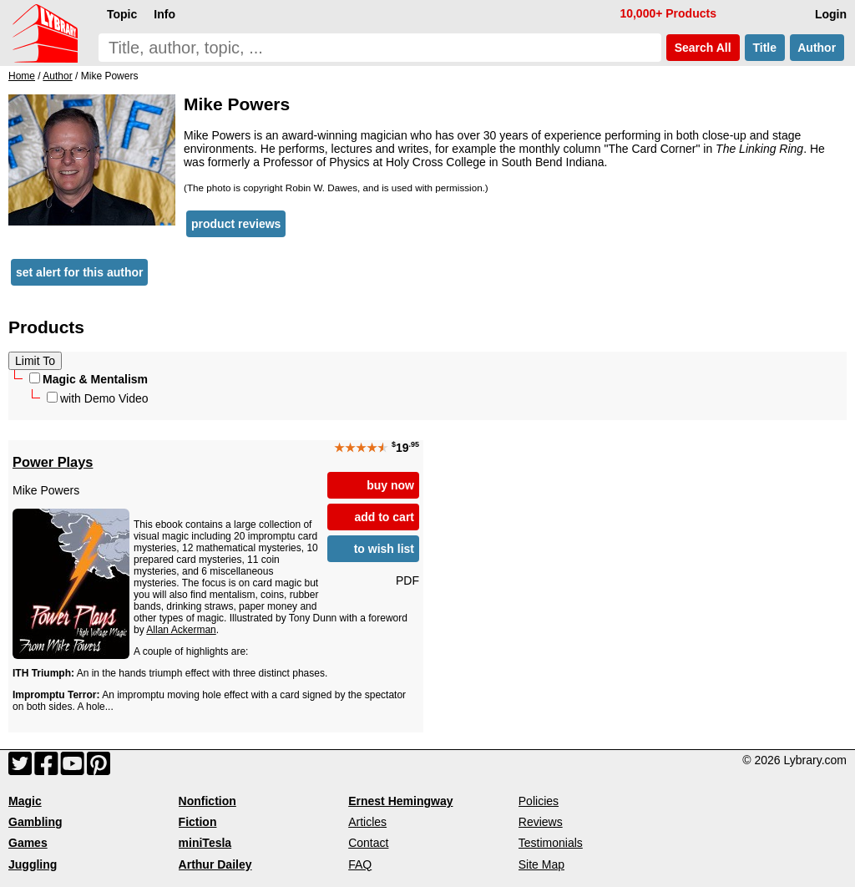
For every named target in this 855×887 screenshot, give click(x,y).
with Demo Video (98, 398)
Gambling (35, 822)
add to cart (384, 517)
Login (831, 14)
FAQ (360, 864)
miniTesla (205, 842)
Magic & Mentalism (88, 379)
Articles (367, 822)
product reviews (236, 224)
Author (817, 47)
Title (765, 47)
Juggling (32, 864)
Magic (25, 801)
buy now (390, 485)
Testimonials (551, 842)
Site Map (541, 864)
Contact (368, 842)
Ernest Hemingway (400, 801)
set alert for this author (79, 272)
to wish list (384, 548)
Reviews (541, 822)
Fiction (198, 822)
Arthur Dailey (215, 864)
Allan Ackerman (180, 630)
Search (703, 47)
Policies (539, 801)
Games (28, 842)
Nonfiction (207, 801)
